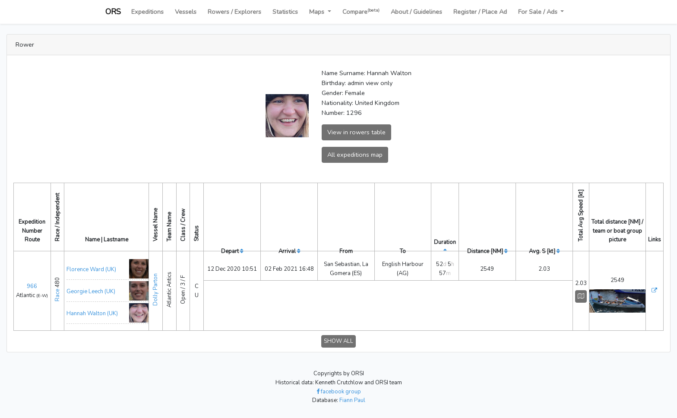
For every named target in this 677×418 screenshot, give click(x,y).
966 (32, 286)
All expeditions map (355, 154)
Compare (361, 11)
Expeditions (147, 11)
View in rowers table (356, 132)
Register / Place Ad (480, 11)
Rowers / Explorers (234, 11)
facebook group (338, 392)
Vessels (185, 11)
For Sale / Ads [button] (538, 11)
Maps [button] (317, 11)
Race (57, 295)
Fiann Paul (352, 400)
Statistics (285, 11)
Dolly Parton (155, 289)
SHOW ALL (338, 341)
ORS (113, 11)
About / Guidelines (416, 11)
